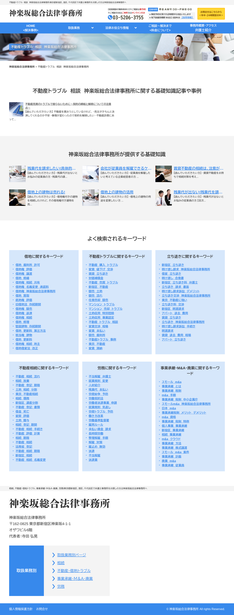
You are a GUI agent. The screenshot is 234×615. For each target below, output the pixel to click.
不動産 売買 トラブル (103, 282)
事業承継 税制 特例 (175, 421)
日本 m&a (169, 408)
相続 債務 (22, 398)
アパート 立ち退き (174, 339)
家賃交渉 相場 (98, 326)
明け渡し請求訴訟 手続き (178, 326)
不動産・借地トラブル (74, 571)
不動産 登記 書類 (28, 407)
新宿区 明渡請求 (173, 308)
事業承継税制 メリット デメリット (184, 412)
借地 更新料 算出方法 (31, 330)
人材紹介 (94, 385)
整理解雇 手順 (98, 437)
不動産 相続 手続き (29, 429)
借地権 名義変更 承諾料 (32, 286)
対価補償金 (96, 278)
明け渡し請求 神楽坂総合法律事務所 (186, 269)
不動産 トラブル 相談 (103, 322)
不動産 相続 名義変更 (31, 459)
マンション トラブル (102, 304)
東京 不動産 (97, 344)
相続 (61, 563)
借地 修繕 (22, 278)
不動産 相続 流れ (28, 376)
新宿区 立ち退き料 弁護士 (180, 282)
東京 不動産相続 (27, 394)
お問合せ (42, 609)
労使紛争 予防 (98, 394)
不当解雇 (94, 455)
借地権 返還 (24, 313)
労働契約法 (96, 398)
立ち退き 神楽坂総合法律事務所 (183, 322)
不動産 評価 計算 (28, 433)
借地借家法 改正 (27, 348)
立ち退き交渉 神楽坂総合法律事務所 (186, 295)
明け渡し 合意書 (173, 278)
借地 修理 (22, 322)
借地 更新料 (24, 339)
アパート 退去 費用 (175, 313)
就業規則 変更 (98, 380)
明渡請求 (167, 330)
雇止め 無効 (97, 446)
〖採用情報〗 (187, 17)
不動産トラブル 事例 (102, 339)
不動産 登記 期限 (28, 385)
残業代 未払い (98, 389)
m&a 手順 (169, 395)
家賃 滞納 (95, 348)
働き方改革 (96, 416)
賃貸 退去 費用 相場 (176, 335)
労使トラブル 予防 (101, 411)
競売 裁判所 (97, 335)
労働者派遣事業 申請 (103, 402)
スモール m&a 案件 (175, 452)
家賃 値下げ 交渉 (101, 269)
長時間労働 (96, 433)
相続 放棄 (22, 380)
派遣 (92, 451)
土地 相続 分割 (26, 389)
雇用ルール (96, 424)
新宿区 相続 (24, 455)
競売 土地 (95, 291)
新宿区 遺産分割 (27, 402)
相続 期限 (22, 437)
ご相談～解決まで (160, 28)
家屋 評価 (22, 416)
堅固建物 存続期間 (28, 326)
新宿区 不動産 (98, 286)
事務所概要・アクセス (203, 28)
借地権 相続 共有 (28, 282)
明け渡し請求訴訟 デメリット (181, 291)
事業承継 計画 (171, 456)
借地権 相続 (24, 317)
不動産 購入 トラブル (103, 265)
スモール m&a (171, 382)
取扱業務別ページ (71, 555)
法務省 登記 (24, 446)
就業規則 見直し (100, 407)
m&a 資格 (169, 417)
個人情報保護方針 (21, 609)
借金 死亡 (22, 411)
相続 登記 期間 (26, 424)
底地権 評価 (24, 300)
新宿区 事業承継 (173, 430)
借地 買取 (22, 295)
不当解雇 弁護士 (100, 376)
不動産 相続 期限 (28, 451)
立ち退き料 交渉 (173, 304)
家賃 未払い (97, 330)
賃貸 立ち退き (98, 273)
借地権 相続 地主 (28, 344)
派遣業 (93, 459)
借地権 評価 (24, 269)
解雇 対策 (95, 442)
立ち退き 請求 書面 (175, 286)
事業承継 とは (171, 386)
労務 (61, 586)
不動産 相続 (24, 442)
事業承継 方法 (171, 443)
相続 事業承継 (171, 434)
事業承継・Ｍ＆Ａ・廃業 (75, 579)
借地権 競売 (24, 308)
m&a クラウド (171, 439)
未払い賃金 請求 (100, 429)
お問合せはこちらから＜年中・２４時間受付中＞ (211, 14)
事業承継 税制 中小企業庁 (180, 399)
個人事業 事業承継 (174, 425)
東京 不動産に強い (174, 300)
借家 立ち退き (171, 273)
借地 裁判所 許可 (28, 265)
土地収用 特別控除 (101, 313)
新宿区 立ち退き (173, 265)
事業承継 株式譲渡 (174, 447)
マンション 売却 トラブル (105, 308)
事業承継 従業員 (173, 465)
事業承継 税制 (171, 390)
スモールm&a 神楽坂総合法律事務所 (186, 403)
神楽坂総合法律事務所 (22, 66)
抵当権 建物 (24, 335)
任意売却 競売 (98, 300)
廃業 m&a (169, 461)
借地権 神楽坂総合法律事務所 (36, 291)
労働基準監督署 (99, 420)
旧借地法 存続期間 (28, 304)
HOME (30, 28)
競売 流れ (95, 295)
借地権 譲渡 (24, 273)
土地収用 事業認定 (101, 317)
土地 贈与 (22, 420)
